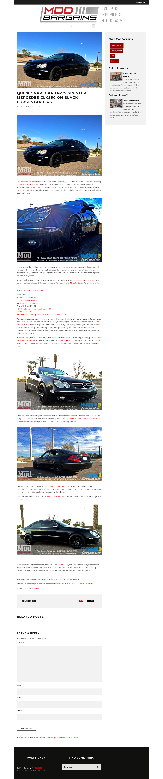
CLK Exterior (61, 565)
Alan (22, 327)
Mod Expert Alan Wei (40, 579)
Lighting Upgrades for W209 (60, 486)
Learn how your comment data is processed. (62, 738)
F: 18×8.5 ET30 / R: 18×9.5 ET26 (28, 300)
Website (20, 710)
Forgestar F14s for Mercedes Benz (69, 283)
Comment (21, 642)
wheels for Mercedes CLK (83, 280)
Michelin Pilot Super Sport (30, 303)
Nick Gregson (34, 588)
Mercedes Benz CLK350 (35, 290)
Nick (20, 107)
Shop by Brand (116, 51)
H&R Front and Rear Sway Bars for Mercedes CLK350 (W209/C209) (41, 314)
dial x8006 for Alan (86, 584)
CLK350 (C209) (45, 182)
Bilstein (19, 312)
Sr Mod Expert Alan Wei (29, 184)
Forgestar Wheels (23, 319)
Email (19, 698)
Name (19, 685)
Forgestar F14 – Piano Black (27, 297)
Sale (112, 56)
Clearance (114, 61)
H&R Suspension (66, 340)
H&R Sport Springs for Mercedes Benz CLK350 (34, 309)
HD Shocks (26, 312)
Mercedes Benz (34, 182)
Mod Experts (56, 584)
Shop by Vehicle (116, 46)
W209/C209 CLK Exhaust (57, 496)
